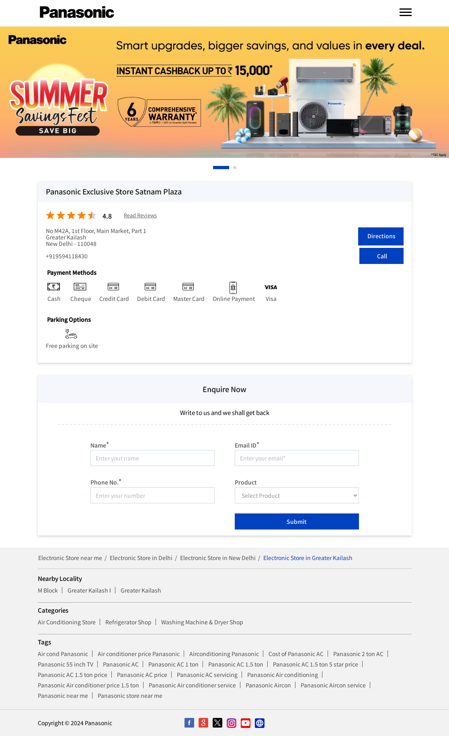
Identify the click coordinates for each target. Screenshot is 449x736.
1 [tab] (215, 168)
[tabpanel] (224, 92)
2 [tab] (235, 168)
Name (99, 444)
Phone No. (105, 481)
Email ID (247, 444)
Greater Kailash (141, 590)
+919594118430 (67, 256)
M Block (48, 590)
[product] (297, 495)
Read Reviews (140, 216)
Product (246, 481)
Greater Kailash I (89, 590)
